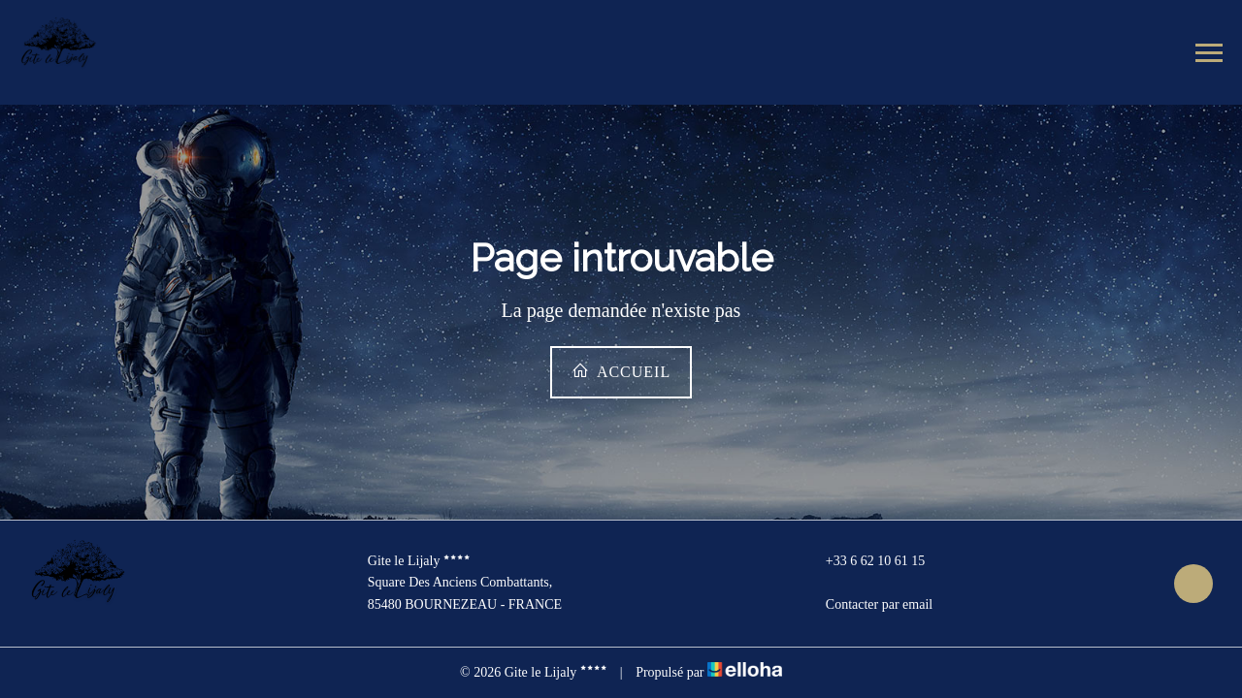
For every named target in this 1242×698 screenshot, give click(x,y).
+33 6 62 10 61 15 (864, 561)
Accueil (621, 371)
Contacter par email (867, 605)
